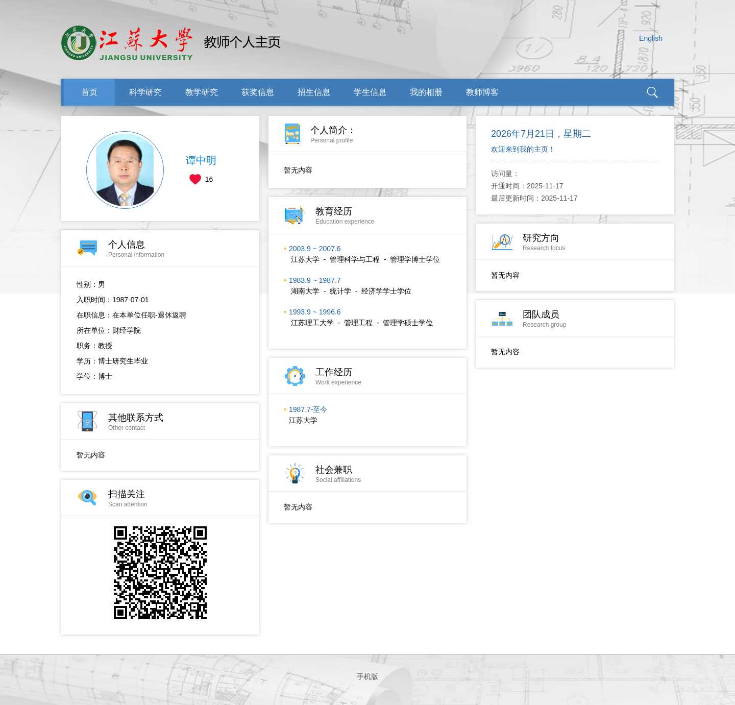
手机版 (367, 676)
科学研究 (145, 92)
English (651, 38)
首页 (89, 92)
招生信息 (314, 92)
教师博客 (482, 92)
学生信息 (370, 92)
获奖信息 (257, 92)
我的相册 (426, 92)
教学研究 (201, 92)
